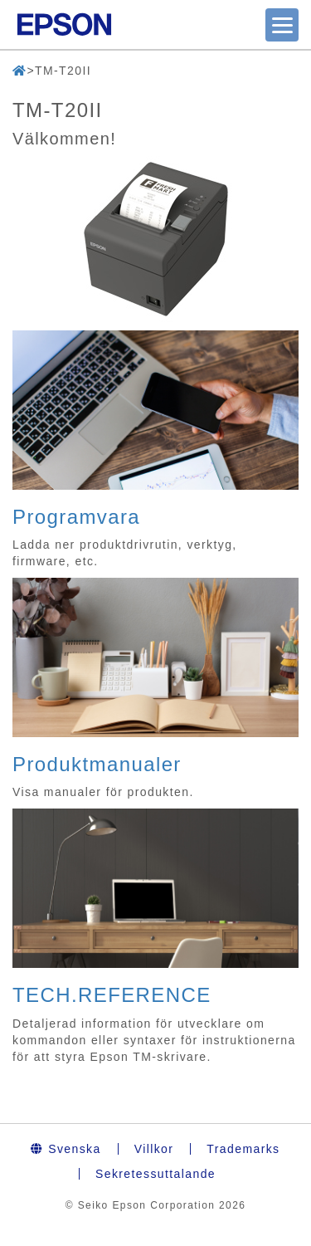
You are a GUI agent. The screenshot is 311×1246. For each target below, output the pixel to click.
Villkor (154, 1149)
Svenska (65, 1149)
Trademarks (243, 1149)
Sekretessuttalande (155, 1173)
